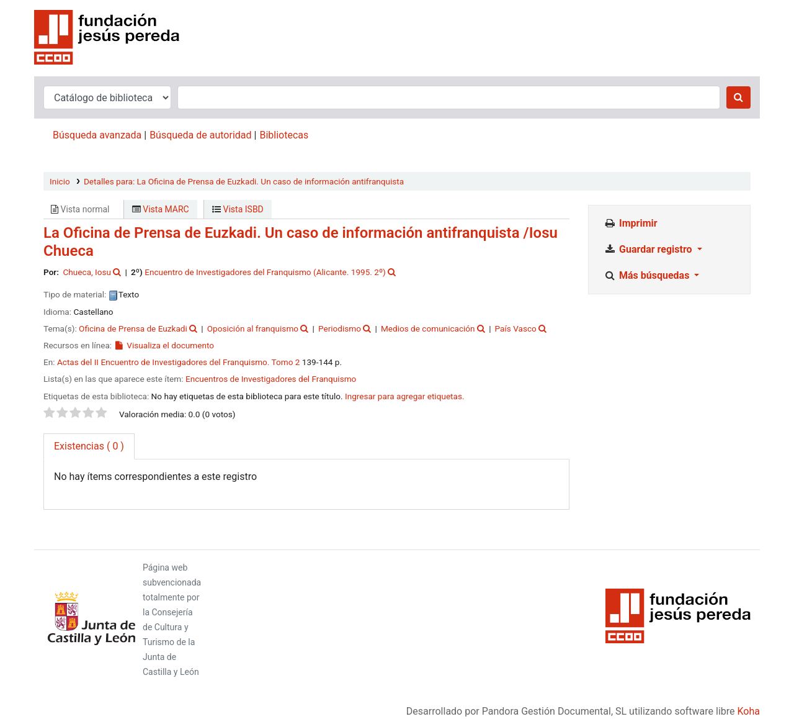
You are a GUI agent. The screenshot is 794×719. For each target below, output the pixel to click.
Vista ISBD (238, 209)
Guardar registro (649, 249)
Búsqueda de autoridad (200, 135)
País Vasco (516, 328)
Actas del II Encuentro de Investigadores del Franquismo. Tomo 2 (178, 362)
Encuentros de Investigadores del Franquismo (270, 379)
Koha (749, 711)
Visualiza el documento (164, 345)
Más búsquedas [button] (648, 275)
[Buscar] (738, 97)
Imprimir (631, 223)
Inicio (60, 181)
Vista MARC (160, 209)
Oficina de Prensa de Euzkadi (133, 328)
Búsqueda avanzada (97, 135)
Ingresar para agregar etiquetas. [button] (405, 396)
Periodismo (339, 328)
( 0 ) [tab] (89, 446)
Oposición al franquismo (252, 328)
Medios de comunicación (428, 328)
